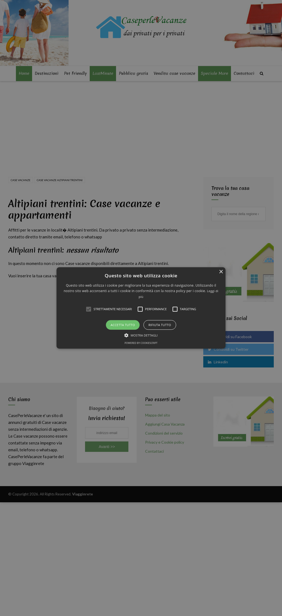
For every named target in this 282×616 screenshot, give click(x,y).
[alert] (141, 308)
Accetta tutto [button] (123, 325)
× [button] (221, 272)
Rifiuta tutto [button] (159, 325)
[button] (141, 308)
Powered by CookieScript (141, 343)
